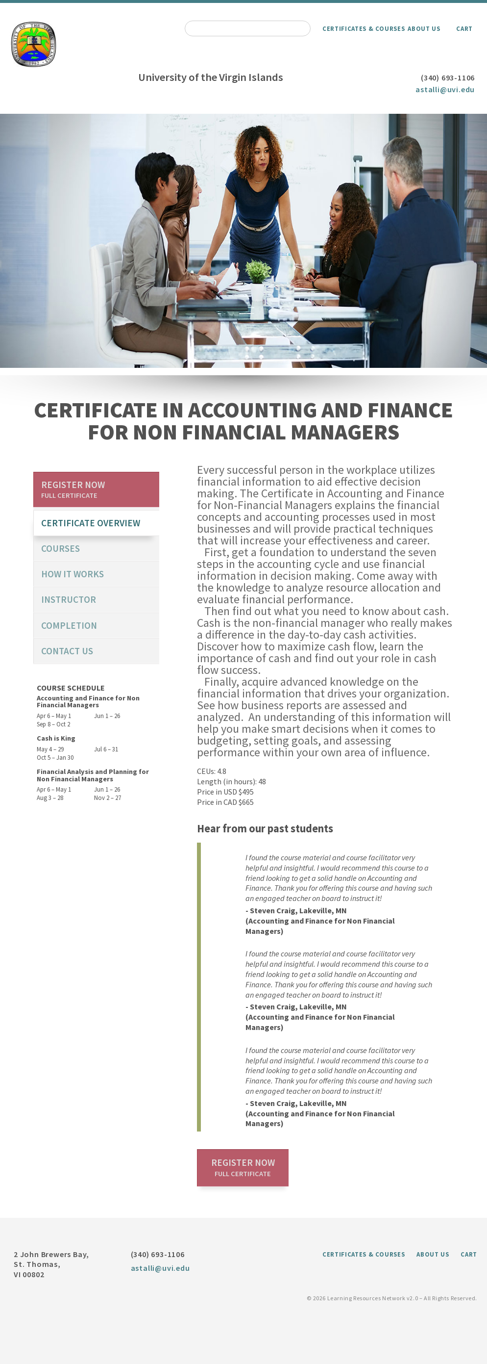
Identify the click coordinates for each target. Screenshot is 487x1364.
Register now (243, 1167)
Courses (60, 548)
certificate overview (90, 523)
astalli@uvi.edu (445, 89)
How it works (72, 574)
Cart (464, 28)
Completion (69, 625)
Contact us (67, 651)
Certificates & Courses (363, 28)
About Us (424, 28)
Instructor (68, 599)
